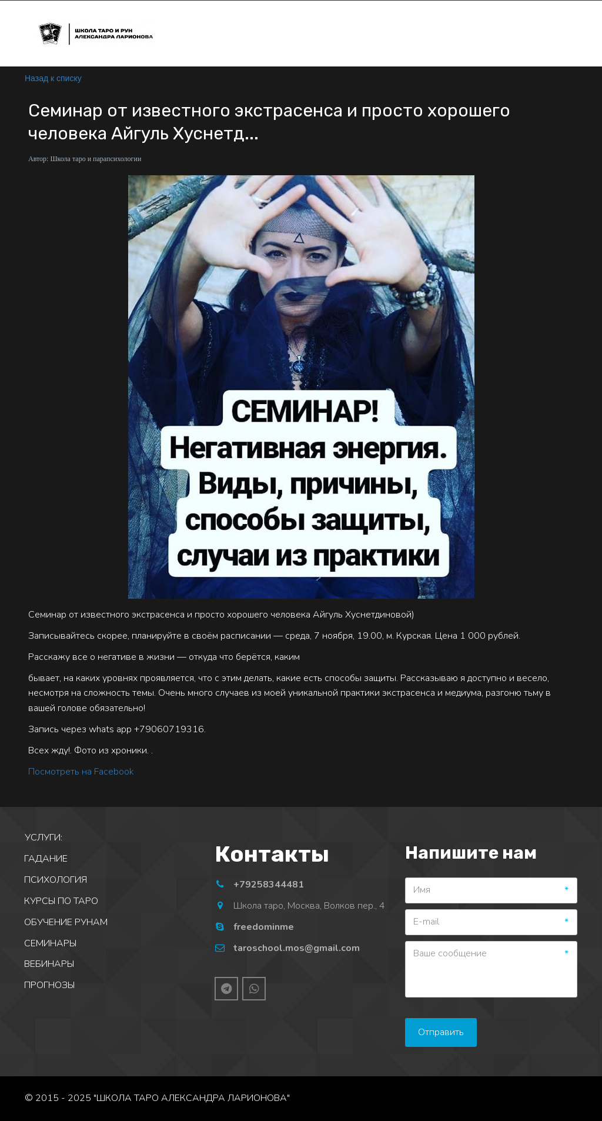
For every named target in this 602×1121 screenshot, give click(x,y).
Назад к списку (53, 78)
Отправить (441, 1032)
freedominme (263, 926)
